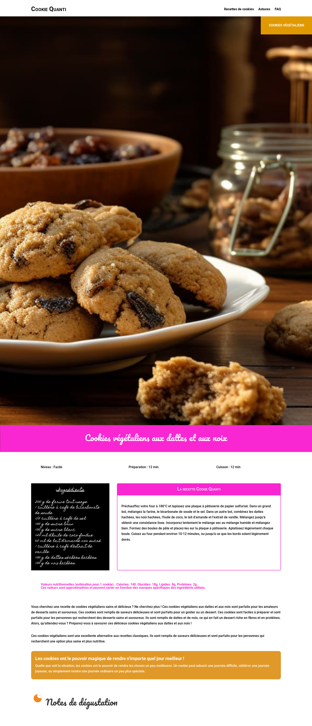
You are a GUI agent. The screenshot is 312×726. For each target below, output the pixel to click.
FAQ (278, 9)
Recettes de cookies (239, 9)
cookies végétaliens (286, 25)
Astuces (264, 9)
